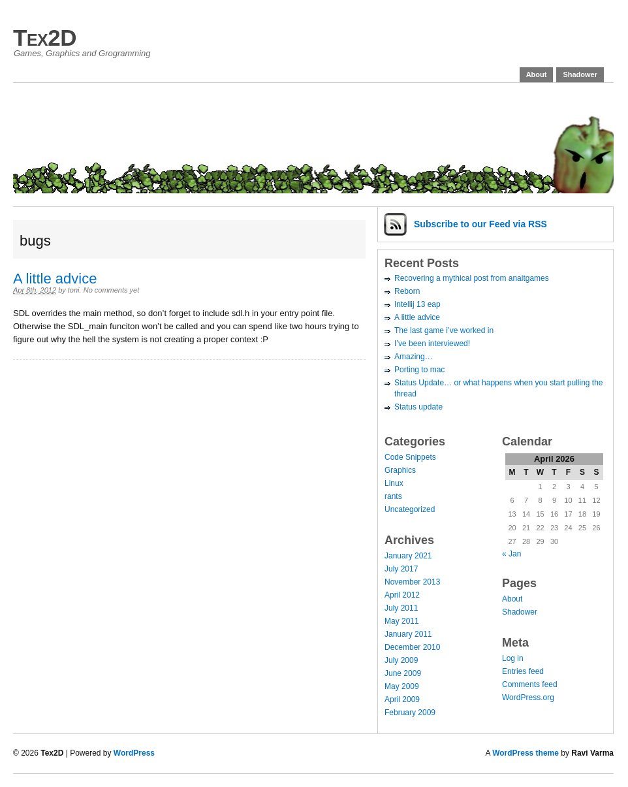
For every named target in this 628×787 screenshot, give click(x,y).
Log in (513, 658)
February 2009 (410, 712)
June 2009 (403, 673)
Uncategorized (410, 509)
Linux (394, 483)
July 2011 (401, 608)
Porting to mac (419, 369)
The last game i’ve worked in (444, 330)
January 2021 (408, 555)
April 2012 (402, 595)
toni (74, 290)
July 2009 (401, 660)
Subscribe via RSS (480, 224)
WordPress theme (525, 753)
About (536, 74)
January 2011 (408, 634)
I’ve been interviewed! (432, 343)
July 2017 (401, 568)
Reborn (407, 291)
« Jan (511, 553)
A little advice (55, 278)
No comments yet (112, 290)
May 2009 (402, 686)
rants (393, 496)
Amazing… (413, 356)
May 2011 (402, 621)
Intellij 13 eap (417, 304)
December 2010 (412, 647)
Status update (418, 406)
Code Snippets (410, 457)
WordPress (134, 753)
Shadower (580, 74)
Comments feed (529, 684)
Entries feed (523, 671)
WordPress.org (528, 697)
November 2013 (412, 581)
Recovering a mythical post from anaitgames (471, 278)
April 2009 (402, 699)
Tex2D (44, 37)
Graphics (400, 470)
